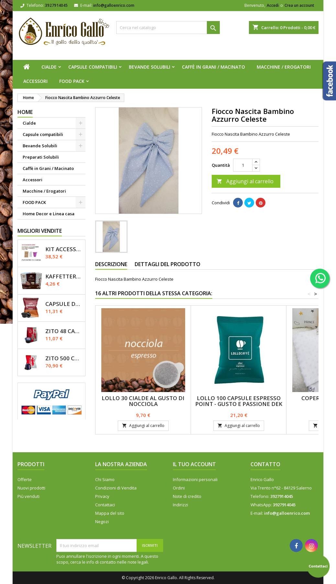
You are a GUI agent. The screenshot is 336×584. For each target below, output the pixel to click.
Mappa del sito (109, 513)
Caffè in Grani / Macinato (213, 67)
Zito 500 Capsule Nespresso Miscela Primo (64, 358)
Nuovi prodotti (31, 488)
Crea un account (299, 5)
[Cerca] (168, 27)
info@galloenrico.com (113, 5)
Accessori (35, 81)
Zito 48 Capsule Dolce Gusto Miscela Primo (64, 331)
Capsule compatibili (92, 67)
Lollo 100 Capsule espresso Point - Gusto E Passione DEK (238, 401)
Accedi (273, 5)
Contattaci (105, 505)
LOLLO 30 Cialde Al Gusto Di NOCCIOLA (143, 401)
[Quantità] (242, 165)
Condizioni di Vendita (116, 488)
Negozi (102, 521)
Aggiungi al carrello (245, 181)
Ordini (179, 488)
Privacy (102, 496)
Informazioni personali (195, 479)
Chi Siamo (105, 479)
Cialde (49, 67)
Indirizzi (180, 505)
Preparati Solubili (41, 157)
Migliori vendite (39, 230)
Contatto (265, 464)
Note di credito (187, 496)
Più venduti (28, 496)
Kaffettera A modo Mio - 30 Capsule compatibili (64, 276)
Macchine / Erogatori (284, 67)
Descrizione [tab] (111, 264)
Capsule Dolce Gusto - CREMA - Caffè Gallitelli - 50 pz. (64, 304)
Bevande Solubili (149, 67)
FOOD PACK (71, 81)
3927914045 (56, 5)
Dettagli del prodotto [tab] (167, 264)
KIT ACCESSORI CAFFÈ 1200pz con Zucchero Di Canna (64, 249)
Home (25, 112)
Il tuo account (194, 464)
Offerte (24, 479)
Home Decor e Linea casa (48, 214)
